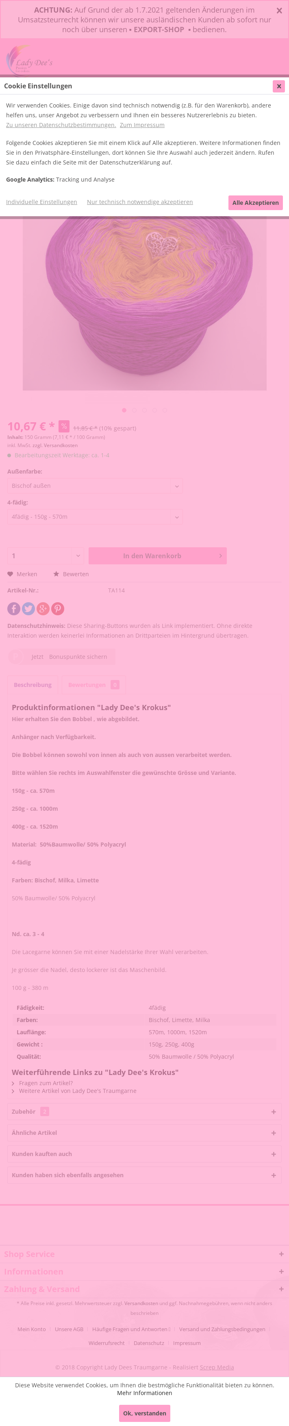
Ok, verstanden (144, 1413)
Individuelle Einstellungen (41, 202)
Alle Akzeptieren (256, 202)
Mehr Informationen (144, 1393)
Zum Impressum (142, 125)
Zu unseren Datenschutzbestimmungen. (61, 125)
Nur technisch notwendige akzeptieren (140, 202)
